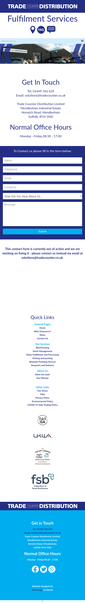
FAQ (42, 394)
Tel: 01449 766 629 (42, 529)
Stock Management (42, 351)
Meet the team (42, 374)
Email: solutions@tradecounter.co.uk (42, 532)
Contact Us (42, 338)
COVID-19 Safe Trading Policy (42, 404)
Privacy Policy (43, 397)
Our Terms (42, 390)
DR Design (37, 589)
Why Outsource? (42, 331)
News (42, 334)
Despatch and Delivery (42, 365)
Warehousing (42, 347)
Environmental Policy (42, 401)
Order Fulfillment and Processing (42, 354)
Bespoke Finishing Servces (42, 361)
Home (42, 327)
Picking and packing (43, 358)
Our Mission (42, 378)
